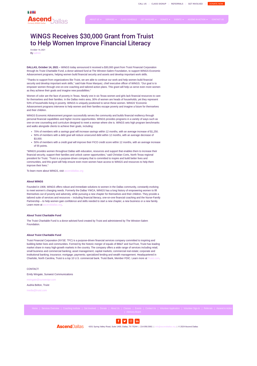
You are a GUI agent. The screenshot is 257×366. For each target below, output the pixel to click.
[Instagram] (130, 321)
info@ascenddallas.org (165, 326)
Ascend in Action (198, 19)
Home (35, 308)
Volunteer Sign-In (192, 308)
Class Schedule (129, 19)
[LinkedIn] (137, 321)
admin (37, 53)
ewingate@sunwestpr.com (41, 279)
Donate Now (216, 4)
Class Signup (159, 4)
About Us (96, 19)
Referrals (177, 4)
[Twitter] (124, 321)
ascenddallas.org (73, 170)
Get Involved (195, 4)
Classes (127, 308)
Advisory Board (134, 312)
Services (111, 19)
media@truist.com (37, 290)
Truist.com (153, 258)
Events (179, 19)
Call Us (142, 4)
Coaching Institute (71, 308)
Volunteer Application (170, 308)
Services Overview (50, 308)
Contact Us (218, 19)
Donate (165, 19)
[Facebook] (118, 321)
